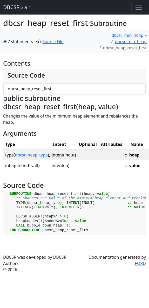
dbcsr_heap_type (31, 155)
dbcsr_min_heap (131, 41)
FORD (140, 263)
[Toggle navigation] (138, 7)
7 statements (20, 41)
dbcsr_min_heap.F (129, 35)
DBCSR (17, 7)
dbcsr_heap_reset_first (29, 89)
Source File (52, 41)
